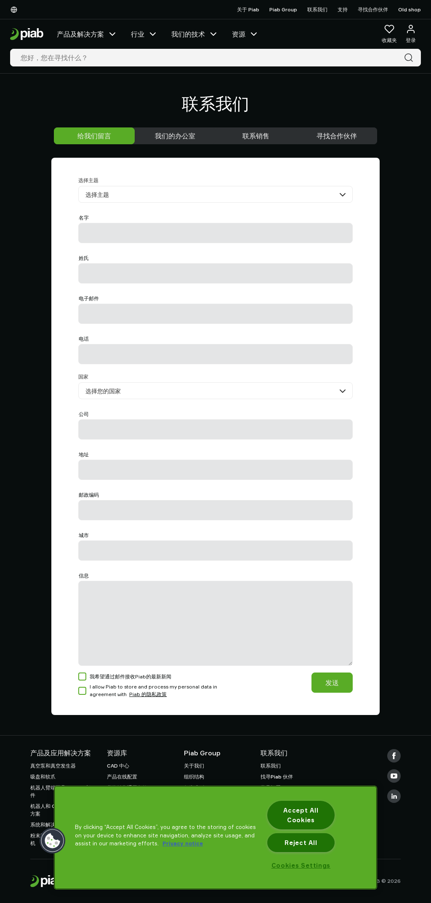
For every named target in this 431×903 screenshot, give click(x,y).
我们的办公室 (175, 136)
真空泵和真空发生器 (53, 766)
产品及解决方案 (87, 34)
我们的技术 (194, 34)
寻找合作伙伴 (373, 9)
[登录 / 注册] (411, 34)
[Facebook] (394, 756)
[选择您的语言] (15, 9)
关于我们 (194, 766)
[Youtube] (394, 776)
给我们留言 (94, 136)
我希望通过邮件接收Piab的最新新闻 (124, 677)
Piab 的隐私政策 (148, 694)
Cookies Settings (301, 865)
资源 (245, 34)
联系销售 (255, 136)
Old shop (409, 9)
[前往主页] (26, 34)
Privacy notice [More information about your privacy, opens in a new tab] (182, 843)
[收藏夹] (389, 34)
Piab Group (283, 9)
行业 (144, 34)
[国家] (215, 390)
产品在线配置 (122, 776)
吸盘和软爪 (43, 776)
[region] (215, 838)
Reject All (301, 842)
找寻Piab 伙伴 (277, 776)
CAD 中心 (118, 766)
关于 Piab (248, 9)
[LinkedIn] (394, 796)
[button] (52, 840)
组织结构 (194, 776)
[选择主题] (215, 194)
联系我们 (317, 9)
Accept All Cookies (300, 815)
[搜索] (410, 57)
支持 (343, 9)
